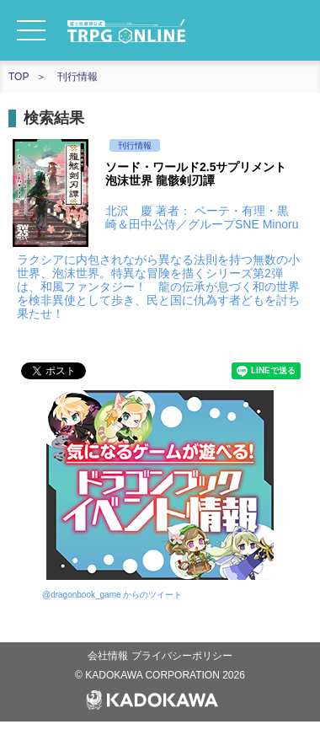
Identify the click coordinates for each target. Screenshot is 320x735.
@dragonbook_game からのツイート (112, 594)
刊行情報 (77, 77)
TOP (18, 77)
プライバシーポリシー (181, 656)
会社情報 (109, 656)
